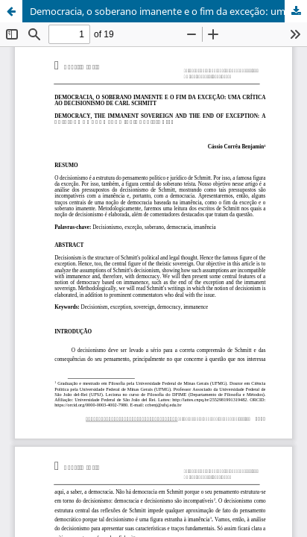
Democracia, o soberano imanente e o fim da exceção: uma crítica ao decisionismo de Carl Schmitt (168, 11)
